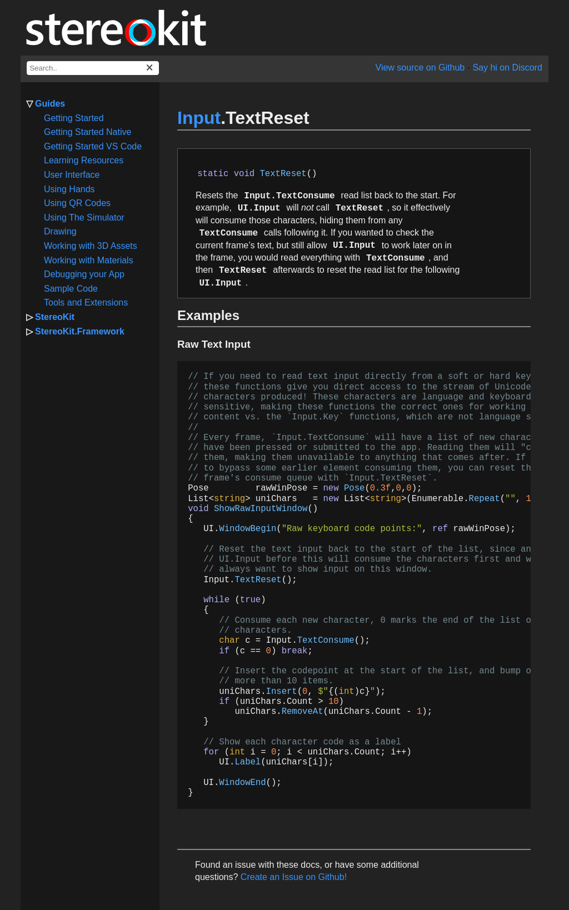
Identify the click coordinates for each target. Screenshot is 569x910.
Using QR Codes (77, 203)
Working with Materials (88, 260)
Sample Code (71, 288)
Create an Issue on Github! (294, 877)
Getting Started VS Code (93, 146)
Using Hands (69, 189)
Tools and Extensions (86, 302)
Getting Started (74, 118)
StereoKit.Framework (79, 331)
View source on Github (420, 67)
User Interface (71, 174)
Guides (50, 103)
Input (199, 118)
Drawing (60, 231)
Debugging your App (84, 274)
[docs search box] (93, 68)
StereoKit (54, 317)
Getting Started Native (87, 132)
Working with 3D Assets (90, 246)
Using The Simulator (84, 217)
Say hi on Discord (507, 67)
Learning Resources (83, 160)
